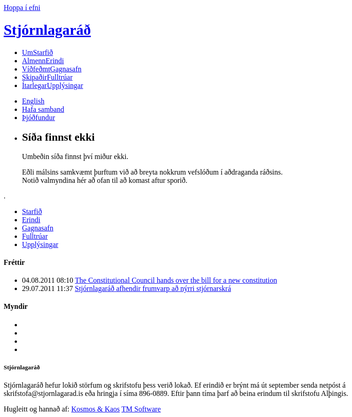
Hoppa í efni (22, 7)
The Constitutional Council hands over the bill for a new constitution (176, 280)
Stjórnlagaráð (47, 30)
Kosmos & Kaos (96, 409)
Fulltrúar (47, 77)
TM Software (141, 409)
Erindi (43, 61)
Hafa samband (43, 109)
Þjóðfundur (38, 117)
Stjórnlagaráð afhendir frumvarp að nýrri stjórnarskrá (153, 288)
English (33, 101)
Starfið (37, 52)
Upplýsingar (52, 85)
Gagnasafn (52, 69)
